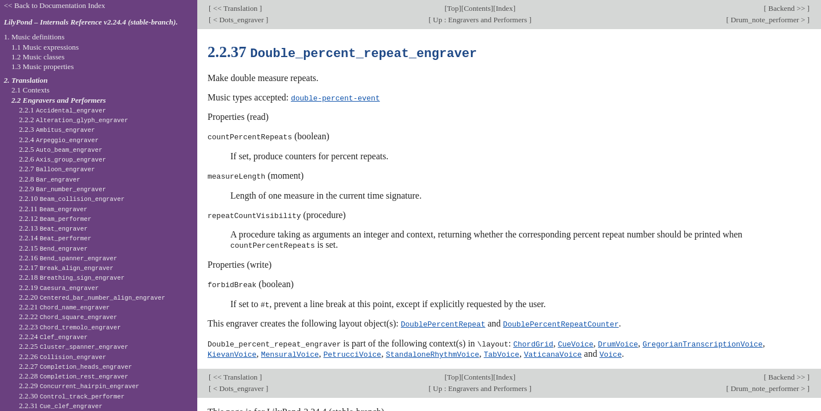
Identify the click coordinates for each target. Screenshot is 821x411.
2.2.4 (59, 139)
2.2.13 (53, 228)
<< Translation (235, 8)
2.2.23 (70, 327)
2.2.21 (64, 307)
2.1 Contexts (30, 90)
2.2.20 (92, 297)
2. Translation (26, 80)
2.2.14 (55, 237)
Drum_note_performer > (768, 19)
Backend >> (786, 8)
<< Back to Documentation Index (54, 5)
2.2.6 (62, 159)
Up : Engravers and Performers (480, 19)
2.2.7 (57, 168)
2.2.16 (68, 257)
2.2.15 (53, 248)
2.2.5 (60, 149)
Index (504, 8)
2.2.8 (49, 179)
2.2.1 (62, 110)
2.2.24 (53, 336)
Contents (477, 8)
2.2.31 (60, 405)
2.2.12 (55, 218)
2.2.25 (73, 346)
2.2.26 (62, 356)
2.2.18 (71, 277)
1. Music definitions (34, 37)
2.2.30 (71, 396)
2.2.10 (71, 198)
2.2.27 (75, 366)
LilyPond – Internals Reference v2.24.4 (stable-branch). (91, 22)
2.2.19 (59, 287)
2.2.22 (68, 316)
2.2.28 (73, 376)
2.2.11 (53, 208)
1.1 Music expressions (45, 47)
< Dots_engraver (238, 19)
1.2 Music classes (37, 57)
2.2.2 (73, 119)
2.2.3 (57, 129)
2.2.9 (62, 188)
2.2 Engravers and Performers (58, 100)
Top (452, 8)
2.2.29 (79, 385)
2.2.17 (66, 267)
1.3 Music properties (42, 66)
